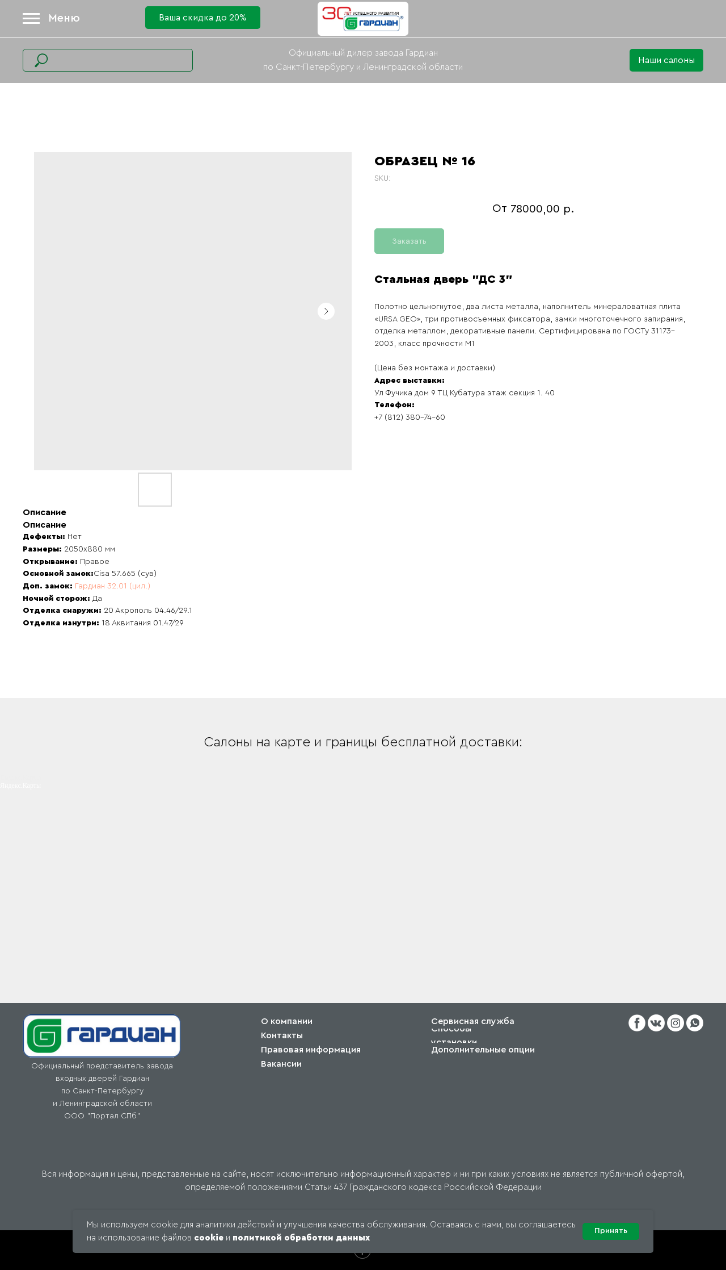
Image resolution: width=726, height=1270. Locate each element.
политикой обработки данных (301, 1238)
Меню (64, 18)
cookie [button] (208, 1238)
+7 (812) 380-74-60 (409, 417)
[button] (666, 60)
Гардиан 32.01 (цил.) (111, 586)
